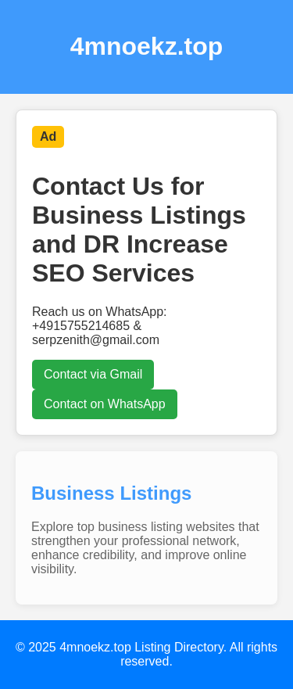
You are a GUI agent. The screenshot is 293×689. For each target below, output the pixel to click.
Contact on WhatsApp (105, 404)
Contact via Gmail (93, 374)
